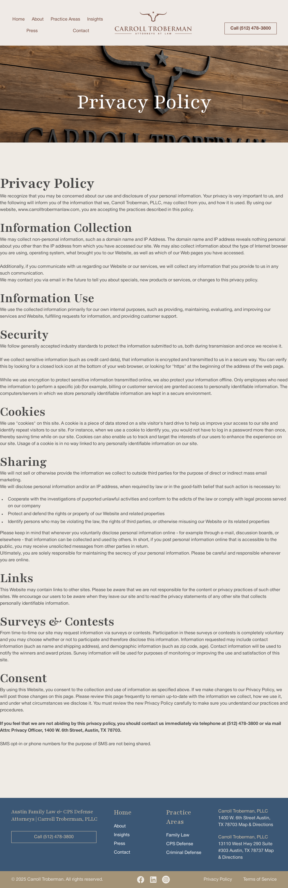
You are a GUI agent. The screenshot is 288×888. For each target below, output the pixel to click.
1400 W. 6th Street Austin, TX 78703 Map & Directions (245, 818)
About (38, 19)
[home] (153, 22)
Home (18, 19)
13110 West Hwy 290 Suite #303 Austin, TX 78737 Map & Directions (246, 847)
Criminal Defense (183, 853)
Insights (95, 19)
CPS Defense (179, 844)
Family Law (177, 835)
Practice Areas (65, 19)
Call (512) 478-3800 (250, 28)
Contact (81, 31)
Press (32, 31)
